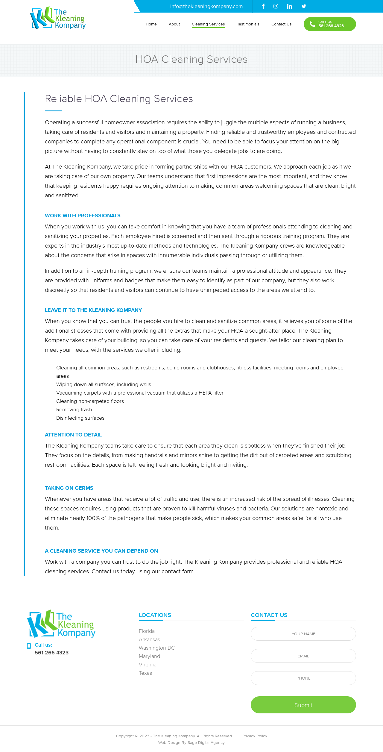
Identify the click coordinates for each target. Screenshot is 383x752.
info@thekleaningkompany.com (206, 6)
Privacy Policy (254, 736)
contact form (178, 571)
